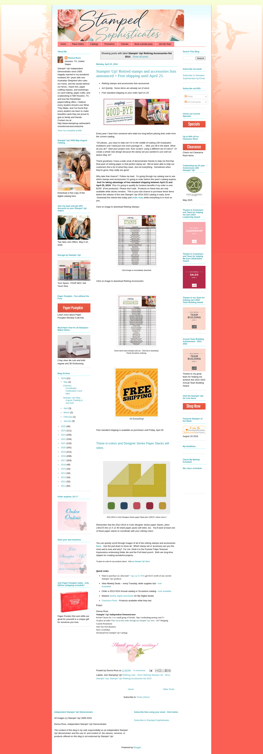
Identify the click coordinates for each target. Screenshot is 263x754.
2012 (64, 481)
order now (137, 197)
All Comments (193, 102)
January (68, 421)
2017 (64, 460)
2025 (64, 426)
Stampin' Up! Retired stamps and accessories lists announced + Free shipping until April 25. (136, 73)
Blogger (137, 747)
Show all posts (140, 56)
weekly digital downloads (122, 596)
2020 (64, 447)
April (66, 408)
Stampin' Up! (102, 678)
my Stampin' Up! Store (141, 561)
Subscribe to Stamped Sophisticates (151, 720)
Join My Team (165, 44)
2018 (64, 456)
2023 (64, 434)
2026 (64, 378)
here (98, 546)
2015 (64, 469)
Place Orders (78, 44)
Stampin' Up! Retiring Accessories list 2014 (130, 678)
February (68, 417)
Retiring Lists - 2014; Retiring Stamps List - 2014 (146, 675)
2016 (64, 464)
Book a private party (144, 44)
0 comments (139, 670)
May (66, 382)
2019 (64, 452)
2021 (64, 443)
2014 (64, 473)
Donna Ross (74, 58)
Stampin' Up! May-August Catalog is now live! (73, 400)
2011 (64, 486)
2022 (64, 439)
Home (63, 44)
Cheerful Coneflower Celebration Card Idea (72, 389)
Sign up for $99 (137, 575)
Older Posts (168, 689)
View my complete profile (70, 130)
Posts (189, 96)
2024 (64, 430)
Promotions (109, 44)
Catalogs (94, 44)
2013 (64, 477)
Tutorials (125, 44)
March (67, 412)
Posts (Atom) (143, 697)
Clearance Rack (109, 600)
